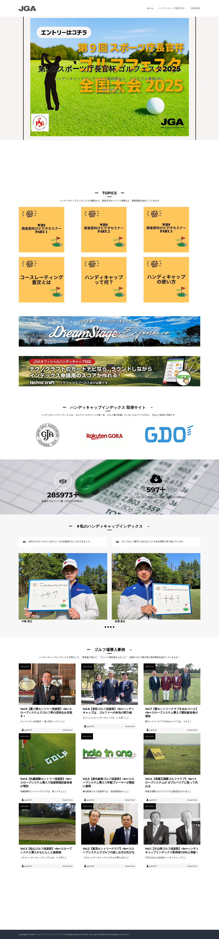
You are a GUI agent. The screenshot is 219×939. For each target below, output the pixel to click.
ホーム (150, 8)
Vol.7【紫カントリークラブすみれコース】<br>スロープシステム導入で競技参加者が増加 (171, 712)
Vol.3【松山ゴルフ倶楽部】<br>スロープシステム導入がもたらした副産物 (46, 850)
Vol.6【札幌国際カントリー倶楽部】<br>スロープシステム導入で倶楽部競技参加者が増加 (46, 782)
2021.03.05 (87, 806)
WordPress (124, 934)
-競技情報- (195, 8)
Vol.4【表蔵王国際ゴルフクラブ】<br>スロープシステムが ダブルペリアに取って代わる (171, 782)
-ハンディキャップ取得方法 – (172, 8)
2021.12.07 (149, 666)
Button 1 (96, 917)
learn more (109, 891)
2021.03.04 (149, 806)
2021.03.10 (24, 736)
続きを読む (109, 89)
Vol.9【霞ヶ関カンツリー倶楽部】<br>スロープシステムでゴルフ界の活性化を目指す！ (46, 712)
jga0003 (28, 730)
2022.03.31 (24, 666)
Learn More (109, 334)
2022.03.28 (87, 666)
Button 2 (122, 917)
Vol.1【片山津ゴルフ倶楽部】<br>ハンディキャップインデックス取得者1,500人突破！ (172, 850)
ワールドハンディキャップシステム (49, 934)
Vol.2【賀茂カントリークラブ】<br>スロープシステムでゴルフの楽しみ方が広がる (108, 850)
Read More (68, 730)
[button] (105, 627)
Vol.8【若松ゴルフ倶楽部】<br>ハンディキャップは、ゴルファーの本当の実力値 (108, 710)
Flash (91, 934)
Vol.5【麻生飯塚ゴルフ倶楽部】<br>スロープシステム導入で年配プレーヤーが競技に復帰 (108, 782)
